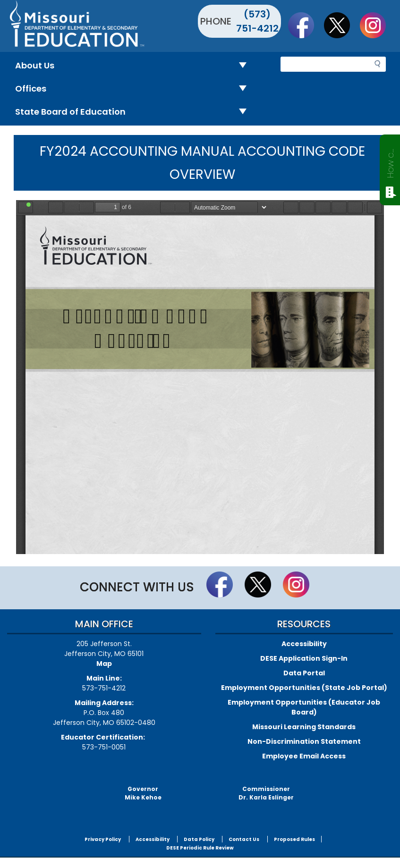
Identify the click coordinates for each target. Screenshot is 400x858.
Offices (134, 89)
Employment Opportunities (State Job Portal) (304, 687)
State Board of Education (134, 112)
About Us (134, 66)
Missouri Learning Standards (304, 727)
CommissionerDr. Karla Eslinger (266, 793)
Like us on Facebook (305, 25)
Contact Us (244, 839)
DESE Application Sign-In (304, 658)
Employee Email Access (304, 756)
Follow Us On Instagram (377, 25)
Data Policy (199, 839)
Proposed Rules (294, 839)
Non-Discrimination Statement (304, 741)
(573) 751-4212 (257, 21)
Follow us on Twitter (341, 25)
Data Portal (304, 673)
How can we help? (390, 161)
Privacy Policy (103, 839)
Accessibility (304, 643)
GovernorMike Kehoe (143, 793)
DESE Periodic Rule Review (200, 847)
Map (104, 663)
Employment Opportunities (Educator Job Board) (304, 707)
